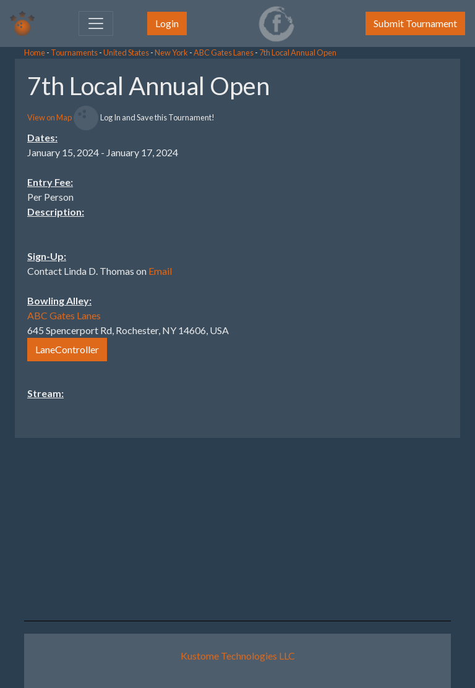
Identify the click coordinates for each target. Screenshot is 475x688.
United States (126, 52)
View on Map (49, 117)
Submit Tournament (415, 23)
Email (160, 271)
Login (167, 23)
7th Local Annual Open (297, 52)
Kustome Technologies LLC (238, 655)
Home (34, 52)
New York (171, 52)
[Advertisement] (376, 244)
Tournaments (74, 52)
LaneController (67, 349)
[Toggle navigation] (96, 23)
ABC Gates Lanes (224, 52)
